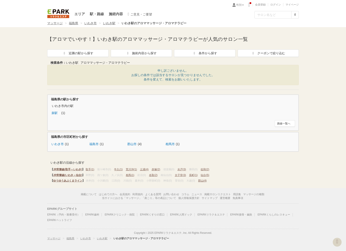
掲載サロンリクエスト (217, 194)
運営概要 (225, 198)
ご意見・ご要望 (140, 14)
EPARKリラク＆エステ (58, 13)
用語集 (237, 194)
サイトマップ (210, 198)
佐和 (205, 169)
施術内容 (116, 14)
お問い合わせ (171, 194)
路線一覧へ (283, 123)
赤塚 (156, 169)
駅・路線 (97, 14)
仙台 (205, 175)
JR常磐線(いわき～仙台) (67, 175)
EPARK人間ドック (181, 214)
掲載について (89, 194)
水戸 (181, 169)
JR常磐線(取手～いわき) (67, 169)
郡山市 (132, 144)
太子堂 (180, 175)
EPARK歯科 (92, 214)
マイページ (292, 4)
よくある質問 (153, 194)
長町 (193, 175)
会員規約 (125, 194)
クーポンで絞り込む (268, 53)
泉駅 (54, 113)
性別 (240, 4)
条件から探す (204, 53)
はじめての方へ (108, 194)
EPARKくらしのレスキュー (274, 214)
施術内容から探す (141, 53)
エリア (79, 14)
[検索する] (295, 14)
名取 (153, 175)
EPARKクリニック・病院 (120, 214)
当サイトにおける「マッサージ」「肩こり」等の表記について (139, 198)
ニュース (197, 194)
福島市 (94, 144)
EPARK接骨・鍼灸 (241, 214)
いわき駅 (109, 23)
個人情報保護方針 (188, 198)
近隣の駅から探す (77, 53)
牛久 (118, 169)
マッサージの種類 (253, 194)
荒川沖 (131, 169)
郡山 (202, 180)
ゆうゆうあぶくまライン (67, 180)
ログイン (275, 4)
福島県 (73, 23)
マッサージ (55, 23)
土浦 (144, 169)
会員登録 (260, 4)
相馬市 (170, 144)
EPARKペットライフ (59, 220)
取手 (90, 169)
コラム (185, 194)
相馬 (130, 175)
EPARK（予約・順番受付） (63, 214)
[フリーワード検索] (272, 15)
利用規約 (137, 194)
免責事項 (238, 198)
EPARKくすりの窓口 (152, 214)
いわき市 (90, 23)
